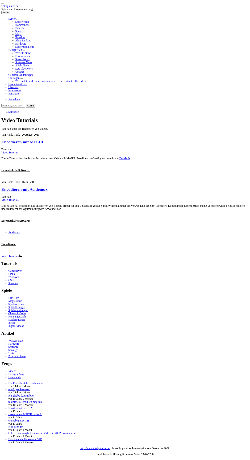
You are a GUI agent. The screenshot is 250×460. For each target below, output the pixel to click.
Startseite (13, 111)
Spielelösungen (16, 307)
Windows (13, 277)
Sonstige (13, 283)
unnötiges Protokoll (19, 389)
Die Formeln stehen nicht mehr (25, 383)
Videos (12, 370)
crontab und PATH (18, 420)
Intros (11, 322)
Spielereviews (16, 304)
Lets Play (13, 297)
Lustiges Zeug (16, 374)
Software (13, 346)
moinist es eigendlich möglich (25, 401)
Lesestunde (14, 377)
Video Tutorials (10, 152)
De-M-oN (124, 158)
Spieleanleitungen (18, 310)
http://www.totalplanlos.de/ (95, 448)
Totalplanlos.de (9, 6)
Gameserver (15, 270)
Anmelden (14, 99)
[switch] (2, 3)
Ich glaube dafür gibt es (21, 395)
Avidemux (14, 232)
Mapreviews (15, 300)
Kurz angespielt (17, 316)
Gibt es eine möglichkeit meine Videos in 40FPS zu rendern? (42, 433)
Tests (11, 353)
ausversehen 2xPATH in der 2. (25, 414)
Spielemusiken (16, 319)
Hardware (13, 343)
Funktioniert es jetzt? (20, 408)
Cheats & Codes (17, 313)
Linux (11, 273)
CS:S (11, 280)
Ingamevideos (16, 325)
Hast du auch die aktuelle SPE (25, 439)
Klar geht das (15, 426)
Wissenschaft (15, 340)
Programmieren (17, 356)
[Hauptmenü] (5, 12)
